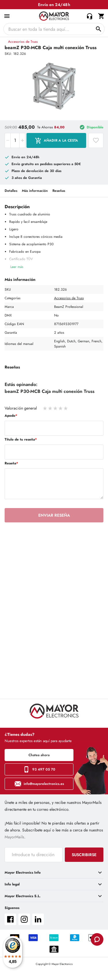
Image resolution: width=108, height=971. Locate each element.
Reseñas (58, 190)
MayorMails (14, 837)
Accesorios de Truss (23, 41)
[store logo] (54, 16)
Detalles (11, 190)
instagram (24, 919)
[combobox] (54, 29)
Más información (35, 190)
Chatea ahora (39, 755)
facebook (10, 919)
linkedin (38, 919)
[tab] (54, 873)
